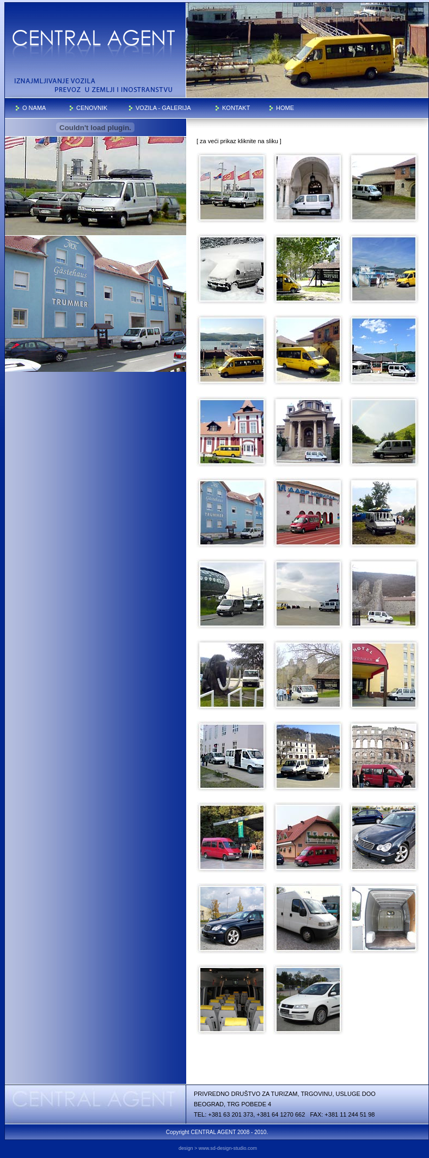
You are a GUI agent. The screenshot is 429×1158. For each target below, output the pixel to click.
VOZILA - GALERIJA (163, 108)
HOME (285, 108)
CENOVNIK (91, 108)
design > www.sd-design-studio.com (218, 1148)
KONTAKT (236, 108)
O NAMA (34, 108)
